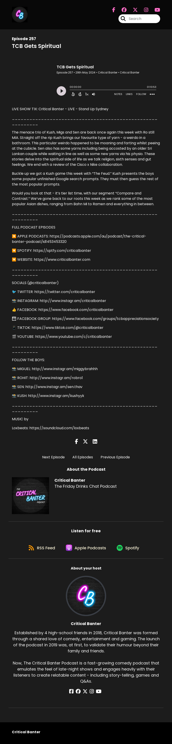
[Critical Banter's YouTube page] (97, 693)
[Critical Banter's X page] (132, 10)
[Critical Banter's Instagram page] (143, 10)
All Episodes (82, 457)
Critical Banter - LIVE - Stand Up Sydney (73, 109)
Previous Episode (115, 457)
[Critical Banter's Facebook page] (113, 10)
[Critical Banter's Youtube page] (154, 10)
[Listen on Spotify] (129, 549)
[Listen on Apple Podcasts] (86, 549)
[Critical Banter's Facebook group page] (121, 10)
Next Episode (53, 457)
